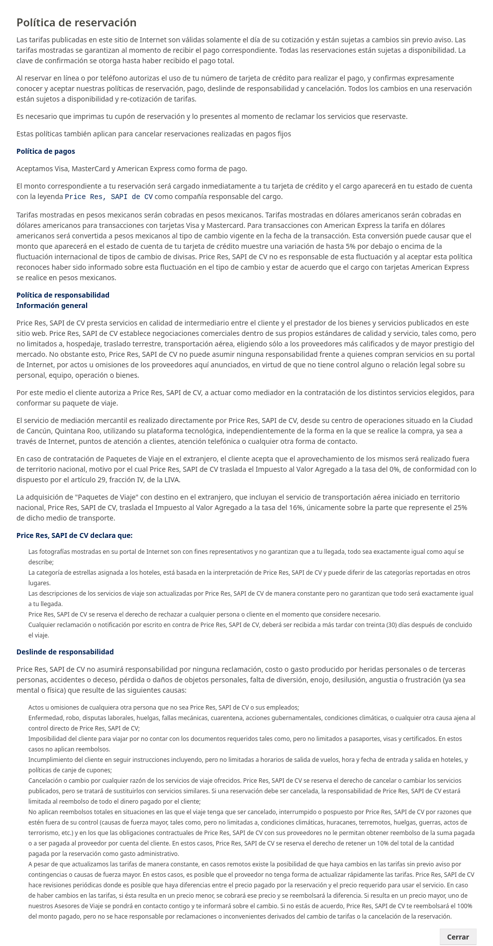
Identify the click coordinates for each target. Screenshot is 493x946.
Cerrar (458, 936)
